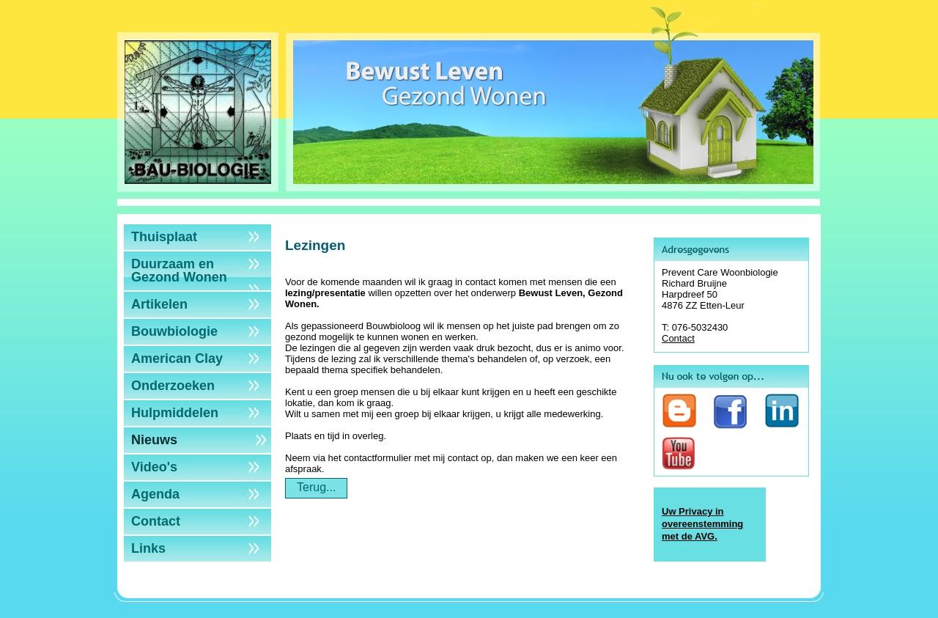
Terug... (316, 487)
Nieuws (154, 440)
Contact (155, 521)
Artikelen (159, 304)
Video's (154, 467)
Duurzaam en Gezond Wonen (179, 270)
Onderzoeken (173, 385)
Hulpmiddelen (174, 412)
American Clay (177, 358)
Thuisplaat (164, 236)
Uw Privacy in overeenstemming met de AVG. (702, 524)
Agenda (155, 494)
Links (148, 548)
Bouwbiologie (174, 331)
